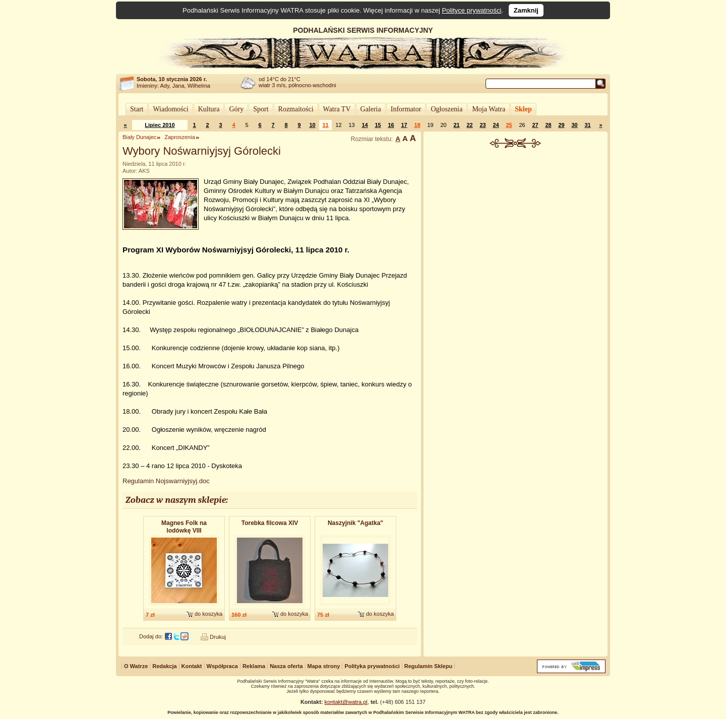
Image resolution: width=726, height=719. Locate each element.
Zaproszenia (179, 137)
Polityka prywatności (371, 666)
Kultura (209, 109)
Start (136, 109)
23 (482, 125)
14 (364, 125)
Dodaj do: (151, 636)
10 (312, 125)
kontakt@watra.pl (346, 702)
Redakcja (164, 666)
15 (378, 125)
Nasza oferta (286, 666)
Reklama (254, 666)
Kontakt (192, 666)
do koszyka (208, 614)
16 (391, 125)
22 (469, 125)
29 (561, 125)
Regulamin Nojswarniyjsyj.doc (166, 481)
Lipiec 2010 (159, 125)
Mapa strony (324, 666)
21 (456, 125)
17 (404, 125)
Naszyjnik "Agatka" (355, 523)
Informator (406, 109)
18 (417, 125)
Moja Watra (488, 109)
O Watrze (136, 666)
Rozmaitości (296, 109)
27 (535, 125)
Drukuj (218, 637)
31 (587, 125)
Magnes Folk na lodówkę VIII (184, 526)
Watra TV (337, 109)
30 (574, 125)
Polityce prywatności (472, 10)
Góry (236, 109)
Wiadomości (170, 109)
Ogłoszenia (446, 109)
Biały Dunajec (139, 137)
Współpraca (222, 666)
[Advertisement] (515, 223)
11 (325, 125)
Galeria (370, 109)
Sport (260, 109)
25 (509, 125)
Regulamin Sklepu (428, 666)
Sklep (523, 109)
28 (548, 125)
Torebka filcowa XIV (269, 523)
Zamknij (526, 10)
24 (496, 125)
